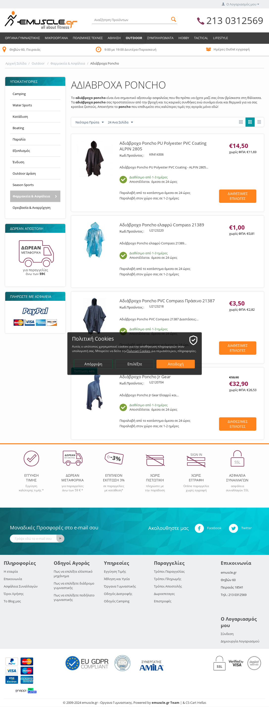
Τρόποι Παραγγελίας (169, 571)
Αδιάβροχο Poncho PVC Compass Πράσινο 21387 (167, 301)
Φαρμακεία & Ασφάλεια (67, 63)
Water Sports (22, 105)
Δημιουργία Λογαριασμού (240, 641)
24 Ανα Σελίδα (120, 122)
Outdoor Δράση (24, 173)
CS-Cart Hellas (196, 702)
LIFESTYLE (220, 38)
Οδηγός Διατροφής (118, 593)
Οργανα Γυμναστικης (22, 38)
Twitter (240, 528)
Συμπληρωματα (160, 38)
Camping (19, 94)
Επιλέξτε (134, 364)
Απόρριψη (93, 364)
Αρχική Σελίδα (15, 63)
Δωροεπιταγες (164, 593)
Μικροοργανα (56, 38)
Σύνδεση (227, 634)
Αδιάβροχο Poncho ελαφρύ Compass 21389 (162, 225)
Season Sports (23, 185)
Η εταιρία (11, 571)
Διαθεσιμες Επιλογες (238, 196)
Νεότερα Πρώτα (89, 122)
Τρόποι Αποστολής (168, 586)
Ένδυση (18, 162)
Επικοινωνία (13, 579)
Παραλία (19, 139)
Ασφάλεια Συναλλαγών (21, 586)
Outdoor (134, 38)
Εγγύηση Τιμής (115, 571)
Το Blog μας (12, 601)
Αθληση (114, 38)
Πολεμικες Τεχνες (88, 38)
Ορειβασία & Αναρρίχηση (31, 207)
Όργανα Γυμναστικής (120, 586)
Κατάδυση (20, 116)
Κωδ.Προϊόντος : (132, 155)
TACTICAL (201, 38)
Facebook (208, 528)
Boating (18, 128)
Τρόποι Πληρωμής (167, 579)
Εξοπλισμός (21, 150)
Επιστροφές (162, 601)
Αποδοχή (176, 364)
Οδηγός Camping (116, 601)
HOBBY (183, 38)
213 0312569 (234, 20)
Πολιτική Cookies (139, 351)
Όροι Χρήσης (14, 593)
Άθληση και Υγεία (117, 579)
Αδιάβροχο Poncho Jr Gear (145, 376)
